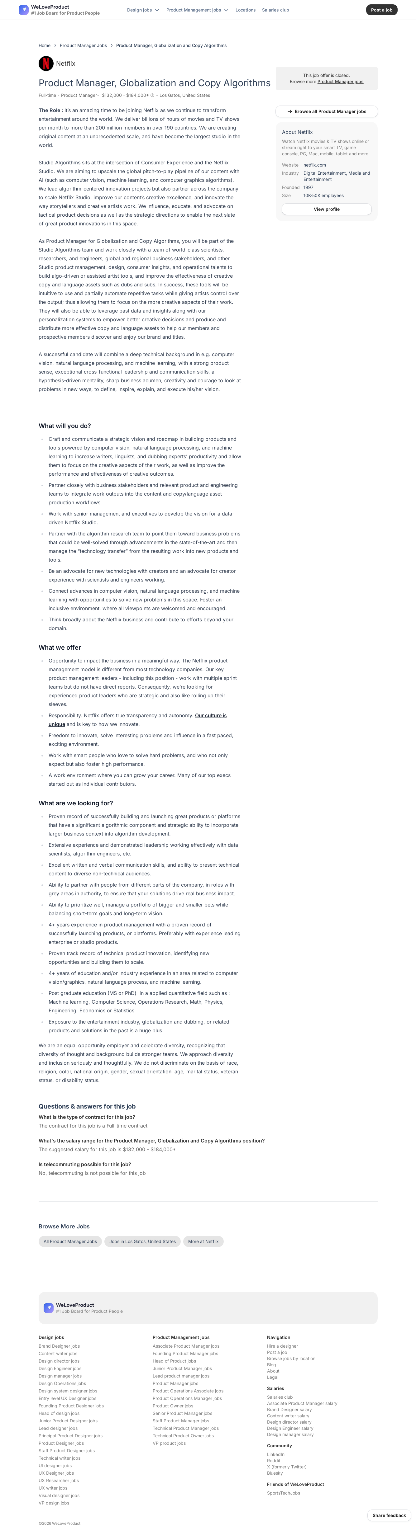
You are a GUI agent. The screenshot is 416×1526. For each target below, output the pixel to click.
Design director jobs (59, 1361)
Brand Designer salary (289, 1409)
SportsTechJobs (283, 1492)
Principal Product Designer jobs (71, 1435)
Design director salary (289, 1422)
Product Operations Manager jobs (187, 1398)
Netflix (57, 63)
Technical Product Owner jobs (183, 1435)
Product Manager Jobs (83, 45)
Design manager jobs (60, 1375)
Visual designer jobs (59, 1495)
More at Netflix (203, 1241)
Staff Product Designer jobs (67, 1450)
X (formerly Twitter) (287, 1466)
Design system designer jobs (68, 1390)
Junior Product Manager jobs (182, 1368)
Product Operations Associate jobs (188, 1390)
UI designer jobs (55, 1465)
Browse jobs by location (291, 1358)
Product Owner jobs (173, 1405)
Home (44, 45)
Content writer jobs (58, 1353)
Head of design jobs (59, 1413)
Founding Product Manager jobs (185, 1353)
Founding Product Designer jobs (71, 1405)
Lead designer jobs (58, 1428)
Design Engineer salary (290, 1428)
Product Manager (79, 95)
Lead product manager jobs (181, 1375)
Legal (272, 1377)
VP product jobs (169, 1443)
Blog (271, 1364)
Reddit (273, 1460)
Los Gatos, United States (185, 95)
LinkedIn (276, 1454)
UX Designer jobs (56, 1473)
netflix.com (315, 164)
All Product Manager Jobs (70, 1241)
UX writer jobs (53, 1488)
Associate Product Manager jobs (186, 1346)
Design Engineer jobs (60, 1368)
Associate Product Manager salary (302, 1403)
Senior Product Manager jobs (182, 1413)
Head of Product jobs (174, 1361)
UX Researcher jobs (59, 1480)
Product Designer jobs (61, 1443)
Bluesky (275, 1473)
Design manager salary (290, 1434)
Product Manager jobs (341, 81)
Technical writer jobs (59, 1458)
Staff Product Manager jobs (181, 1420)
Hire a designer (282, 1346)
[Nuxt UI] (59, 10)
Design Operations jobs (62, 1383)
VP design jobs (54, 1502)
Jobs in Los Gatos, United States (142, 1241)
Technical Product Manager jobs (186, 1428)
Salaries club (280, 1397)
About (273, 1370)
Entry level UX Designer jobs (67, 1398)
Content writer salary (288, 1415)
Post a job (277, 1352)
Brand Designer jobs (59, 1346)
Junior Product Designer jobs (68, 1420)
